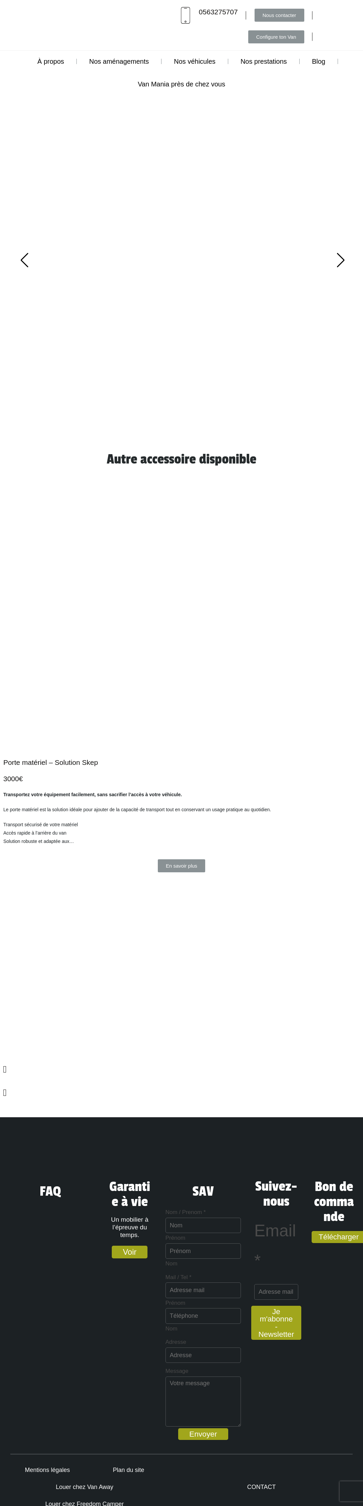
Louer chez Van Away (147, 1478)
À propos (50, 61)
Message (134, 1371)
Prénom (133, 1238)
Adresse (133, 1342)
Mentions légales (33, 1478)
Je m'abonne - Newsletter (275, 1324)
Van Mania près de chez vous (181, 84)
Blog (318, 61)
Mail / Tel (136, 1277)
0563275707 (218, 12)
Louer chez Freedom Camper (94, 1495)
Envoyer (181, 1434)
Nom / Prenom (143, 1212)
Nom (129, 1263)
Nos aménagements (119, 61)
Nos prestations (264, 61)
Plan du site (87, 1478)
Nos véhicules (195, 61)
